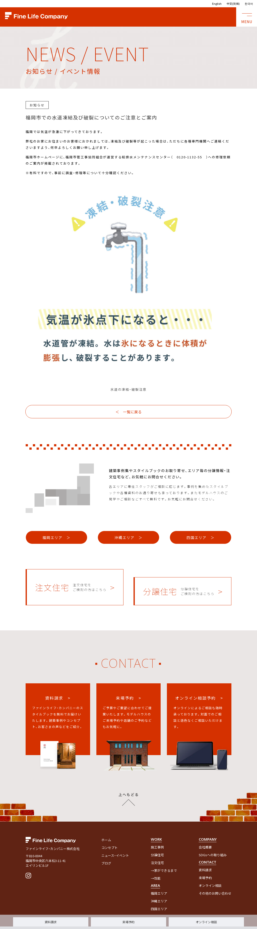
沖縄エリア (159, 889)
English (217, 4)
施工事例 (157, 835)
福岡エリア (159, 881)
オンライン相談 (206, 922)
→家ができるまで (164, 858)
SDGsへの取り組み (213, 842)
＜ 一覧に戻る (128, 411)
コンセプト (109, 835)
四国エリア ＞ (200, 533)
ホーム (106, 827)
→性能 (156, 866)
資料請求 (51, 922)
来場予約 (128, 922)
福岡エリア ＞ (56, 533)
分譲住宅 (157, 842)
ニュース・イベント (115, 843)
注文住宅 (157, 850)
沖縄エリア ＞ (128, 533)
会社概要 (205, 835)
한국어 (249, 4)
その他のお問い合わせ (215, 881)
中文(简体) (233, 4)
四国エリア (159, 896)
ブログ (106, 851)
